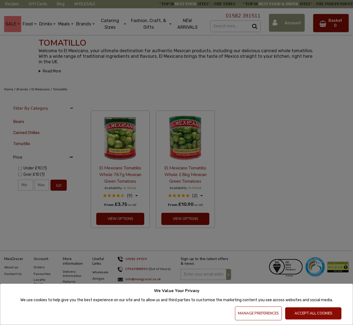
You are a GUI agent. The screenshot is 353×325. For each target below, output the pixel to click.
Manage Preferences (258, 313)
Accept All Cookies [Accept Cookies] (313, 313)
